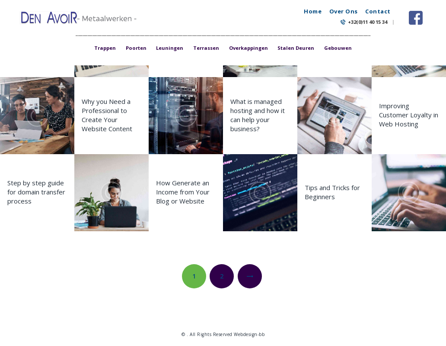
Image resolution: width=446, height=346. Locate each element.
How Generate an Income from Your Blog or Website (183, 191)
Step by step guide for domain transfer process (36, 191)
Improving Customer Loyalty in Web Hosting (408, 114)
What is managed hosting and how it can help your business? (257, 115)
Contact (378, 11)
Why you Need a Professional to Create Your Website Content (107, 115)
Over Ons (343, 11)
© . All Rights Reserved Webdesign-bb (223, 334)
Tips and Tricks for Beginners (332, 192)
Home (313, 11)
